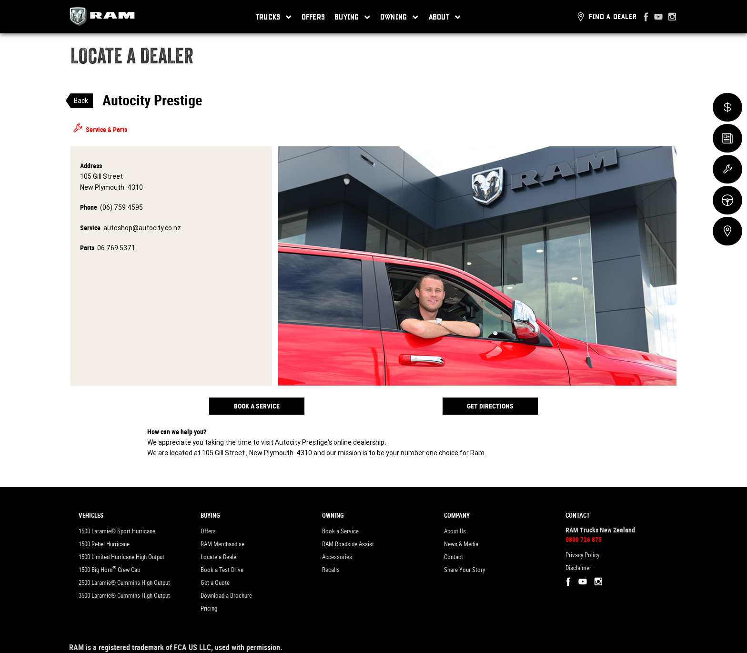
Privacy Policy (582, 555)
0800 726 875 (583, 539)
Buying (352, 17)
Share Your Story (464, 569)
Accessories (337, 557)
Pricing (209, 608)
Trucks (273, 17)
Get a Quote (215, 582)
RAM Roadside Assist (348, 544)
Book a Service (257, 406)
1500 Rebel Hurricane (104, 544)
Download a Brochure (226, 595)
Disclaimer (578, 567)
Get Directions (490, 406)
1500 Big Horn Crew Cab (109, 569)
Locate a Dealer (219, 557)
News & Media (461, 544)
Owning (399, 17)
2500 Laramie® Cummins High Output (124, 582)
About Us (455, 531)
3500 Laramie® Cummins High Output (124, 595)
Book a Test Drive (222, 569)
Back (81, 100)
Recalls (331, 569)
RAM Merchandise (222, 544)
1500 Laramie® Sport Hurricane (117, 531)
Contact (453, 557)
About (445, 17)
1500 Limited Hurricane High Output (121, 557)
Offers (313, 16)
